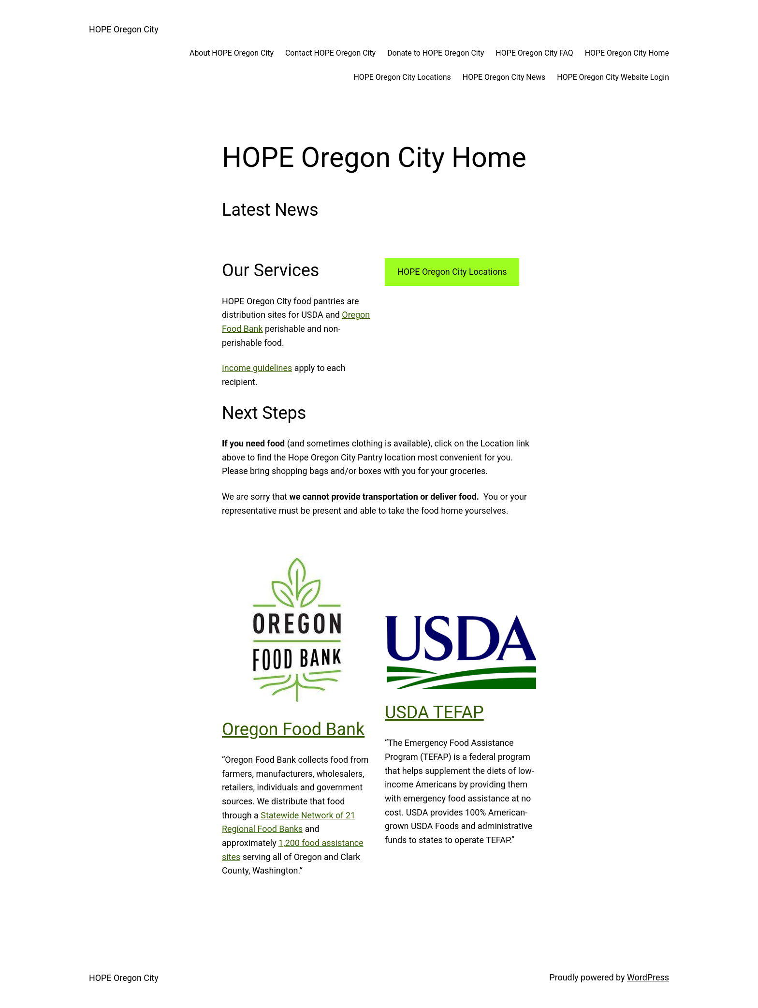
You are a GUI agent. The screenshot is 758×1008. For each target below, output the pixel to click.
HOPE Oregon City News (504, 77)
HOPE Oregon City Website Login (613, 77)
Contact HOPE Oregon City (330, 53)
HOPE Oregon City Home (627, 53)
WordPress (648, 977)
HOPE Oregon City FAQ (534, 53)
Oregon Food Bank (293, 729)
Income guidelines (257, 368)
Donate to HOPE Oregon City (435, 53)
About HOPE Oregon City (232, 53)
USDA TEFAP (434, 712)
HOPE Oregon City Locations (402, 77)
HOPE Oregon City (124, 29)
